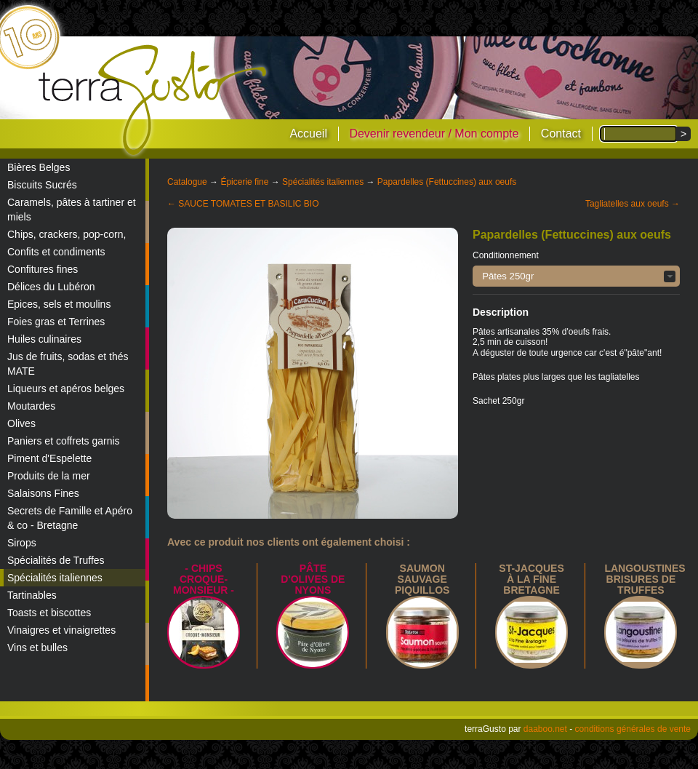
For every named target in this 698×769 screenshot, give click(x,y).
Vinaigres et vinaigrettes (61, 630)
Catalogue (187, 182)
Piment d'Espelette (49, 458)
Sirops (21, 543)
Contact (561, 133)
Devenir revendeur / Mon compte (433, 133)
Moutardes (31, 406)
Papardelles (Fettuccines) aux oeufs (446, 182)
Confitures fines (42, 269)
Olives (21, 423)
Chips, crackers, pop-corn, (66, 234)
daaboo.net (545, 729)
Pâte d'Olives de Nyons (313, 579)
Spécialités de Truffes (56, 560)
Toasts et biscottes (49, 612)
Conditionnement (506, 255)
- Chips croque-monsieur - (203, 579)
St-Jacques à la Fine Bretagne (531, 579)
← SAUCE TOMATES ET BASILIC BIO (243, 204)
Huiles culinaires (44, 339)
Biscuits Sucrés (42, 185)
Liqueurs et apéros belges (65, 388)
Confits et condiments (56, 252)
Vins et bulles (37, 647)
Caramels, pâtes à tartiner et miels (71, 209)
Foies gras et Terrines (56, 321)
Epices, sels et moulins (59, 304)
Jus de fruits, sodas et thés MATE (68, 364)
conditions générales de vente (633, 729)
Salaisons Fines (43, 493)
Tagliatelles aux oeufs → (632, 204)
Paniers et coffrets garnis (63, 441)
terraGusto (153, 100)
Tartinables (32, 595)
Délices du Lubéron (51, 286)
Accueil (308, 133)
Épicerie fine (244, 182)
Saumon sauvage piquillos (422, 579)
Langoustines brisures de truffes (644, 579)
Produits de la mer (48, 476)
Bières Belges (38, 167)
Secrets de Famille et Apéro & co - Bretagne (69, 518)
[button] (576, 276)
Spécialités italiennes (55, 577)
